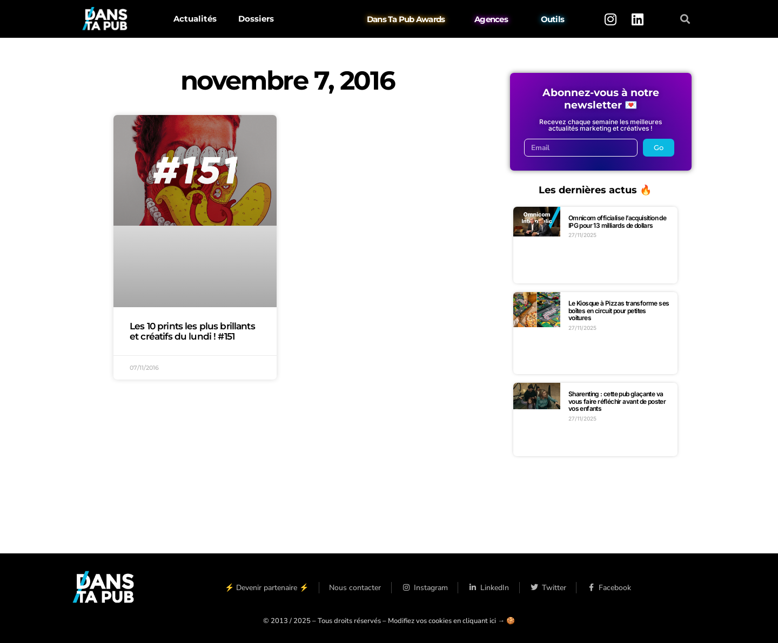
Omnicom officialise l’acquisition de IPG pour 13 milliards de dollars (617, 221)
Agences (491, 19)
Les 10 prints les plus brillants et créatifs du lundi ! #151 (192, 331)
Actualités (195, 18)
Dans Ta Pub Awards (406, 19)
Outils (553, 19)
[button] (685, 19)
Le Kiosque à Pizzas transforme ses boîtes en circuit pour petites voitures (618, 310)
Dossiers (256, 18)
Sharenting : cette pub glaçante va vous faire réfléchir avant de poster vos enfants (617, 401)
